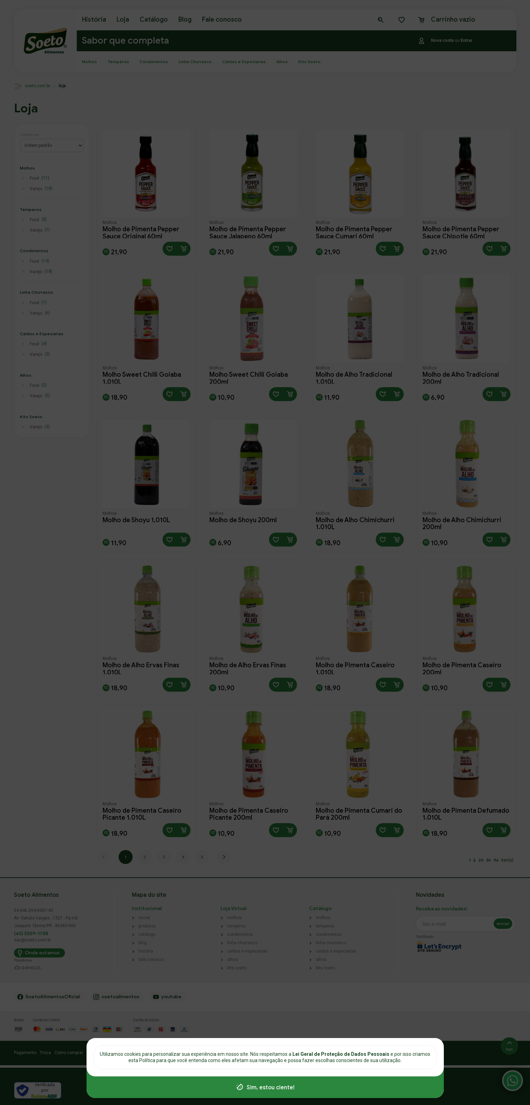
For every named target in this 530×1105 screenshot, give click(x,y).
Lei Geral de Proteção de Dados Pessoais (341, 1054)
